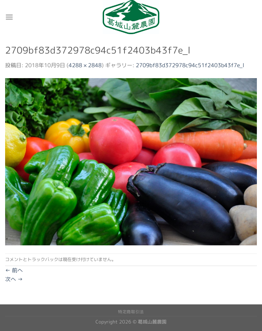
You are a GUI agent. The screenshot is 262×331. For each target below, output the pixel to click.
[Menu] (9, 17)
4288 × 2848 (85, 65)
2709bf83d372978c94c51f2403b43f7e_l (190, 65)
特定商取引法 (131, 312)
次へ (14, 279)
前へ (14, 270)
